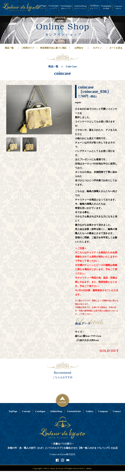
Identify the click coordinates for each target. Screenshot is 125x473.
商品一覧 (9, 48)
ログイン (97, 48)
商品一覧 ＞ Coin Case (62, 66)
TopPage (13, 411)
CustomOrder (74, 411)
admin (88, 468)
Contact (117, 411)
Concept (26, 411)
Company (103, 411)
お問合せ (79, 48)
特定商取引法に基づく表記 (53, 48)
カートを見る (115, 48)
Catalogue (40, 411)
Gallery (89, 411)
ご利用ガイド (27, 48)
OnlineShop (56, 411)
